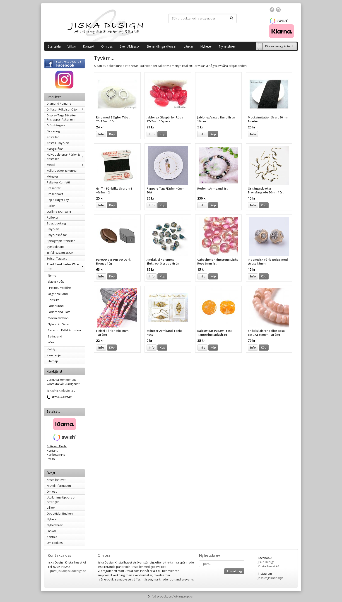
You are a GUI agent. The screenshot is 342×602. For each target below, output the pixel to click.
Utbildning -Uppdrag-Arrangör (61, 499)
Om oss (107, 46)
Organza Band (58, 294)
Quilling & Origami (59, 211)
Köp (112, 134)
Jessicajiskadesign (270, 578)
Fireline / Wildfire (59, 288)
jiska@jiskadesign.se (61, 390)
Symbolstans (56, 247)
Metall (66, 165)
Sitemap (52, 361)
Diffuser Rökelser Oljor (66, 109)
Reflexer (52, 217)
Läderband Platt (59, 312)
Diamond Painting (59, 103)
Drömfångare (56, 125)
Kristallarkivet (56, 480)
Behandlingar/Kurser (162, 46)
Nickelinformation (59, 486)
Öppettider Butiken (60, 513)
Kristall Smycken (58, 143)
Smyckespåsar (57, 235)
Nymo (52, 275)
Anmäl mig (234, 571)
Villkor (71, 46)
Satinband (55, 336)
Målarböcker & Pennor (62, 171)
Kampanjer (54, 355)
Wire (51, 342)
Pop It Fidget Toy (58, 200)
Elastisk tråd (56, 281)
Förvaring (53, 131)
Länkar (188, 46)
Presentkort (55, 194)
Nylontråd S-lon (58, 324)
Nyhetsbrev (227, 46)
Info (101, 134)
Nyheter (206, 46)
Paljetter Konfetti (58, 182)
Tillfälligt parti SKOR (60, 252)
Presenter (53, 188)
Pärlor (66, 206)
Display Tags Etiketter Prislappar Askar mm (61, 117)
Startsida (54, 46)
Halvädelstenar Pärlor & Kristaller (66, 156)
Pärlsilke (54, 300)
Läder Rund (56, 306)
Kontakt (88, 46)
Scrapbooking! (56, 223)
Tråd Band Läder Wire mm (66, 266)
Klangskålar (55, 149)
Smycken (53, 229)
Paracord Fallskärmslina (64, 330)
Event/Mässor (130, 46)
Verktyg (52, 349)
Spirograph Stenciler (61, 241)
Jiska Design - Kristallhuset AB (268, 564)
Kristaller (53, 137)
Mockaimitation (58, 318)
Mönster (52, 176)
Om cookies (55, 543)
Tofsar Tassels (57, 258)
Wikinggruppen (183, 596)
